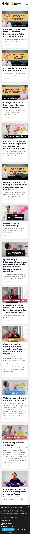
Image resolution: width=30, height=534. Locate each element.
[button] (2, 517)
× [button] (28, 507)
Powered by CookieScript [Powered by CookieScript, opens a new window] (7, 532)
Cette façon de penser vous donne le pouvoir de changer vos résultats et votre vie (14, 144)
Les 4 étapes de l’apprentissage (11, 224)
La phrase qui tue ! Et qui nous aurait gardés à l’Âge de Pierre (14, 491)
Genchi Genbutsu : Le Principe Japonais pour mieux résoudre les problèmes (15, 185)
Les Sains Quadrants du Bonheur (13, 444)
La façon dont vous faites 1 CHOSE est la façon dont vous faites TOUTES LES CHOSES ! (14, 308)
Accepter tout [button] (8, 529)
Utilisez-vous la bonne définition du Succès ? (14, 399)
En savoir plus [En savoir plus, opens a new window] (14, 515)
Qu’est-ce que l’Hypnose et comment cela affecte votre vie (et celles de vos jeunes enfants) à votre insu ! (15, 265)
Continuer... (6, 44)
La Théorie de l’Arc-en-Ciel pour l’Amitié (15, 69)
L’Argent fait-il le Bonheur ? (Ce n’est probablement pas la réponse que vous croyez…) (14, 349)
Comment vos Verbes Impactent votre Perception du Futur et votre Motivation (14, 33)
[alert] (15, 519)
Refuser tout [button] (22, 529)
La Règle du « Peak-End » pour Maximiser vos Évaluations (14, 104)
